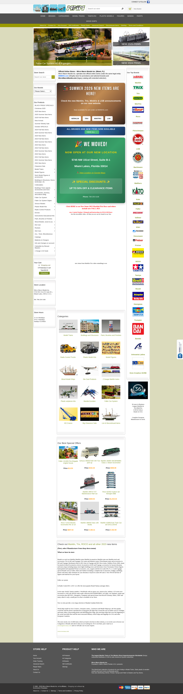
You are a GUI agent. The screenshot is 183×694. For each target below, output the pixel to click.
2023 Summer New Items (43, 142)
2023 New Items (40, 145)
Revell (138, 289)
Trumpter (138, 320)
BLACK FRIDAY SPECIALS (44, 105)
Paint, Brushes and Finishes (111, 335)
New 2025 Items (131, 44)
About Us (43, 25)
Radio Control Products (42, 210)
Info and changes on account (44, 243)
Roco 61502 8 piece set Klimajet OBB (111, 493)
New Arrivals (39, 120)
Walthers (138, 183)
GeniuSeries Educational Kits (44, 216)
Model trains (78, 16)
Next (110, 46)
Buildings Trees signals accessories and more (42, 189)
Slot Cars (38, 231)
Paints (140, 16)
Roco (138, 116)
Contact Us (52, 25)
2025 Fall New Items (42, 117)
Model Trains (39, 169)
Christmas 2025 (40, 108)
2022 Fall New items (42, 148)
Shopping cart (45, 265)
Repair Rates (85, 25)
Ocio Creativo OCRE (138, 373)
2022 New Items (40, 154)
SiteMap (124, 25)
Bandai (130, 16)
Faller (138, 209)
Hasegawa (138, 304)
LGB (109, 118)
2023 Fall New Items (42, 139)
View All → (92, 132)
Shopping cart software (75, 686)
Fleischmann (138, 131)
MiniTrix (138, 104)
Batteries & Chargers (42, 240)
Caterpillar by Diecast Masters (42, 247)
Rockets (37, 228)
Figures (120, 16)
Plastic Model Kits (41, 206)
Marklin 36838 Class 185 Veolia (90, 524)
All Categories (66, 658)
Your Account (62, 25)
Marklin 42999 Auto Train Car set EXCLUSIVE (111, 524)
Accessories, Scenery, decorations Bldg (42, 193)
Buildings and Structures (90, 335)
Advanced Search (98, 25)
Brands (52, 16)
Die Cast (38, 225)
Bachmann (138, 167)
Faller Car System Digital (43, 200)
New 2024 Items (131, 63)
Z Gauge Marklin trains (111, 379)
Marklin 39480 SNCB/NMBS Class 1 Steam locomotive (111, 462)
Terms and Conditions (135, 25)
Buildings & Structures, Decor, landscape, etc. (45, 181)
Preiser (138, 245)
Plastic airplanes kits (68, 401)
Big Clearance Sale (90, 423)
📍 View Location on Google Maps (91, 173)
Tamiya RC (92, 16)
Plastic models (107, 16)
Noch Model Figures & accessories (42, 176)
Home (42, 16)
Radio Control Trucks (68, 357)
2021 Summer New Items (43, 160)
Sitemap (64, 667)
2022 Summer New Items (43, 151)
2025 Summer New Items (43, 114)
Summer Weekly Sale (42, 123)
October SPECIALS (41, 127)
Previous (35, 46)
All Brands (65, 661)
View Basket (137, 9)
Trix (86, 118)
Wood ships (91, 21)
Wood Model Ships (68, 379)
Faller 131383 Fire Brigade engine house (68, 462)
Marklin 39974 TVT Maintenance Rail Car (90, 493)
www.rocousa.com (63, 631)
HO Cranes (68, 423)
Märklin (75, 118)
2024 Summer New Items (43, 133)
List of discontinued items (111, 423)
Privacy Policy (78, 691)
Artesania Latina (138, 354)
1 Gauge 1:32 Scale (41, 251)
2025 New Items (40, 111)
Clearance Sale (40, 166)
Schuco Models (40, 203)
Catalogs (38, 237)
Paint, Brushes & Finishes (43, 219)
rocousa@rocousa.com (64, 625)
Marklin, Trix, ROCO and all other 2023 (87, 544)
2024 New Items (40, 136)
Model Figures (39, 172)
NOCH (138, 261)
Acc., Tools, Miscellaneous (44, 234)
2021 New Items (40, 163)
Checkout (44, 273)
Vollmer (138, 218)
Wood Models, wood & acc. (44, 222)
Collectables (39, 185)
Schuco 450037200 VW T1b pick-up (89, 462)
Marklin (138, 83)
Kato (138, 199)
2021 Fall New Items (42, 157)
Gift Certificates (74, 25)
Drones (37, 213)
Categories (64, 16)
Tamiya (138, 275)
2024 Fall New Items (42, 130)
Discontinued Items (112, 25)
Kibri (138, 227)
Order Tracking (37, 661)
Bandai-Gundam (90, 401)
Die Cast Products (89, 379)
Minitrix (97, 118)
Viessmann (138, 236)
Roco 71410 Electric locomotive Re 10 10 (68, 524)
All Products (66, 655)
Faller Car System (41, 197)
